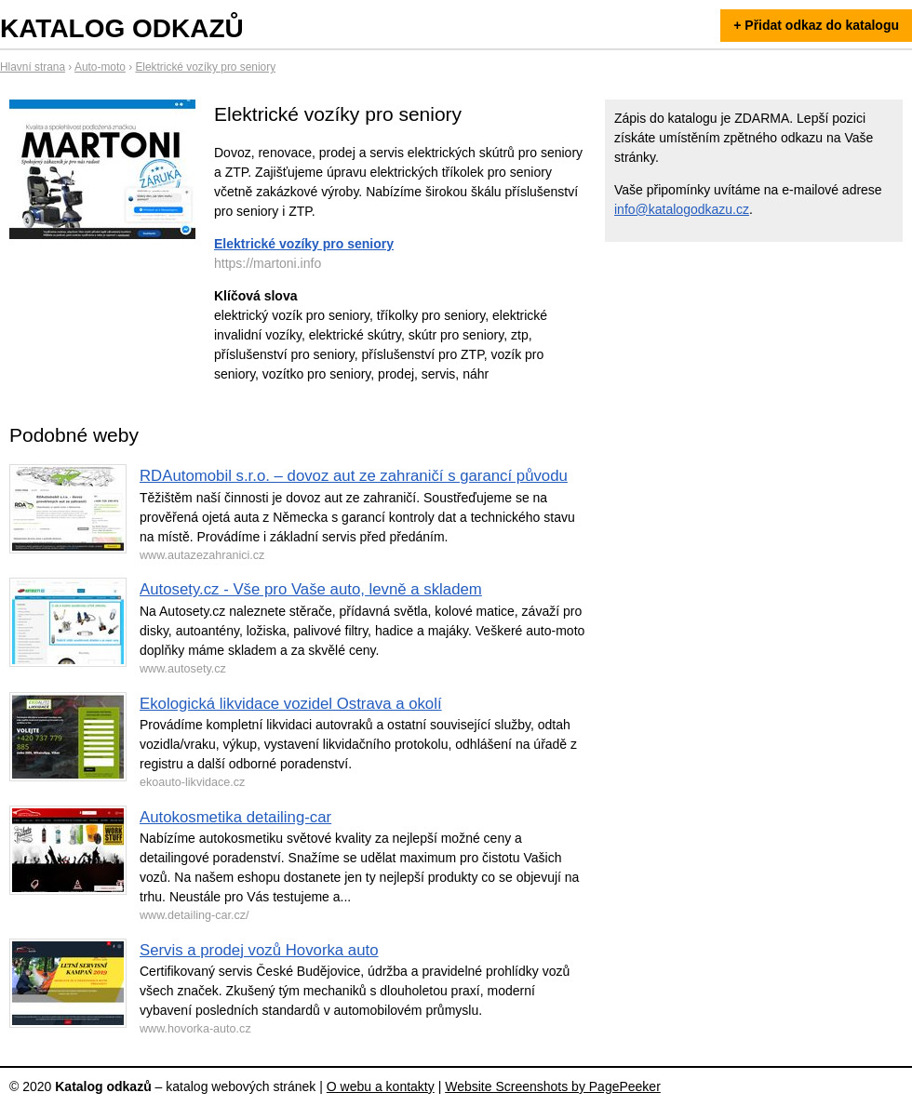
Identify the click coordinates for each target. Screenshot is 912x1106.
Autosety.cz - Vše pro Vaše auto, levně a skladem (311, 589)
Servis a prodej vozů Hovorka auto (259, 950)
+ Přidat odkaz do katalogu (816, 25)
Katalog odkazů (122, 28)
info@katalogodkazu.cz (681, 209)
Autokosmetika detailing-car (235, 817)
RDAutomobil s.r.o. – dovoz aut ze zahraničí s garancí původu (354, 476)
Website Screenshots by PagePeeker (553, 1086)
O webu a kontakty (381, 1086)
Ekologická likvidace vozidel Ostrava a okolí (291, 704)
